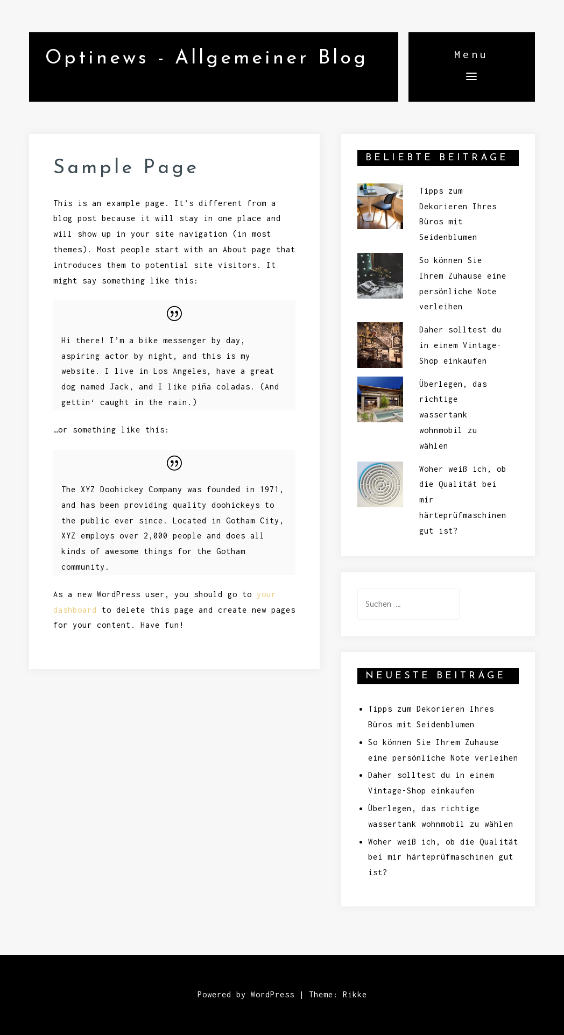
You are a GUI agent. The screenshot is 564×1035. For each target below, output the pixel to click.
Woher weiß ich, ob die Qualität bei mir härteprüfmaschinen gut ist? (443, 857)
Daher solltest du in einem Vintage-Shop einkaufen (460, 345)
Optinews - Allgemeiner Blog (206, 58)
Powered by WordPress (246, 994)
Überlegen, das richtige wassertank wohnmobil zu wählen (453, 414)
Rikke (355, 994)
